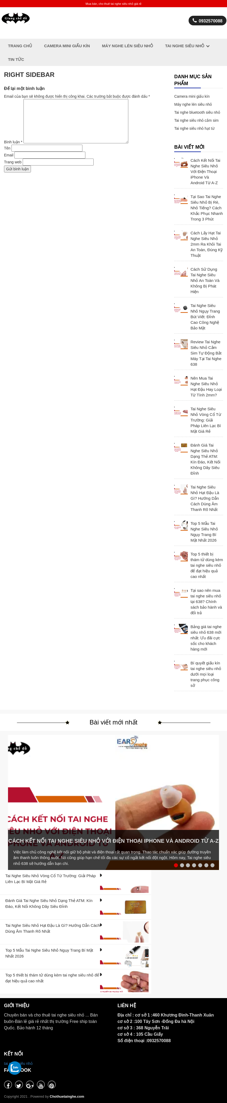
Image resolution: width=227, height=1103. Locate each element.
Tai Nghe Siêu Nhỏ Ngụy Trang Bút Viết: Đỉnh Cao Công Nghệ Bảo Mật (205, 316)
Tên (7, 148)
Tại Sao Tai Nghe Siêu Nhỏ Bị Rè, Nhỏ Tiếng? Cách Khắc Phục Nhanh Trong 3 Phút (206, 207)
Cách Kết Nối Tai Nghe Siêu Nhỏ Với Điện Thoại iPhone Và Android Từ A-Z (205, 171)
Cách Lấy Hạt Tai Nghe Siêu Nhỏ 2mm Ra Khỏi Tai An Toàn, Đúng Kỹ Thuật (206, 244)
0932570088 (207, 20)
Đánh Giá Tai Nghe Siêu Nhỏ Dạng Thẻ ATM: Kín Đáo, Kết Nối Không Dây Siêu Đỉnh (205, 459)
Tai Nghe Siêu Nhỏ (185, 46)
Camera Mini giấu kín (67, 46)
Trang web (13, 162)
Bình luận (13, 142)
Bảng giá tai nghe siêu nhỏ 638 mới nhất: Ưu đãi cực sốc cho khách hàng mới (205, 637)
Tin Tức (16, 59)
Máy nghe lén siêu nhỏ (127, 46)
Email (8, 155)
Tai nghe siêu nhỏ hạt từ (194, 128)
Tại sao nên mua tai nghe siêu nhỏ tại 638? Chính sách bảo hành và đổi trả (206, 601)
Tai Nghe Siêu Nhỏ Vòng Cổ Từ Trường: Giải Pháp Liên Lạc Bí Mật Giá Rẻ (205, 420)
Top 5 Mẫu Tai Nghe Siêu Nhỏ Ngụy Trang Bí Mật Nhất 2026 (204, 531)
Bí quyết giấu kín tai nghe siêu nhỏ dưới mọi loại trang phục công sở (205, 674)
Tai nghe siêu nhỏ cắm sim (196, 120)
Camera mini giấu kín (192, 96)
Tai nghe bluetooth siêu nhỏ (197, 112)
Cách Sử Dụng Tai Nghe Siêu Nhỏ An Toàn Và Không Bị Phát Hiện (205, 280)
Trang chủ (20, 46)
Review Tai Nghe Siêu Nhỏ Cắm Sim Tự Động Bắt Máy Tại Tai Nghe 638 (205, 353)
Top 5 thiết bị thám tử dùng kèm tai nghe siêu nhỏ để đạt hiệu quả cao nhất (206, 565)
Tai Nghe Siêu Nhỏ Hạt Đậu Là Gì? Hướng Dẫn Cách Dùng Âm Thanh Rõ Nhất (204, 498)
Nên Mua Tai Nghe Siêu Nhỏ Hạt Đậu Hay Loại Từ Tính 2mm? (206, 386)
